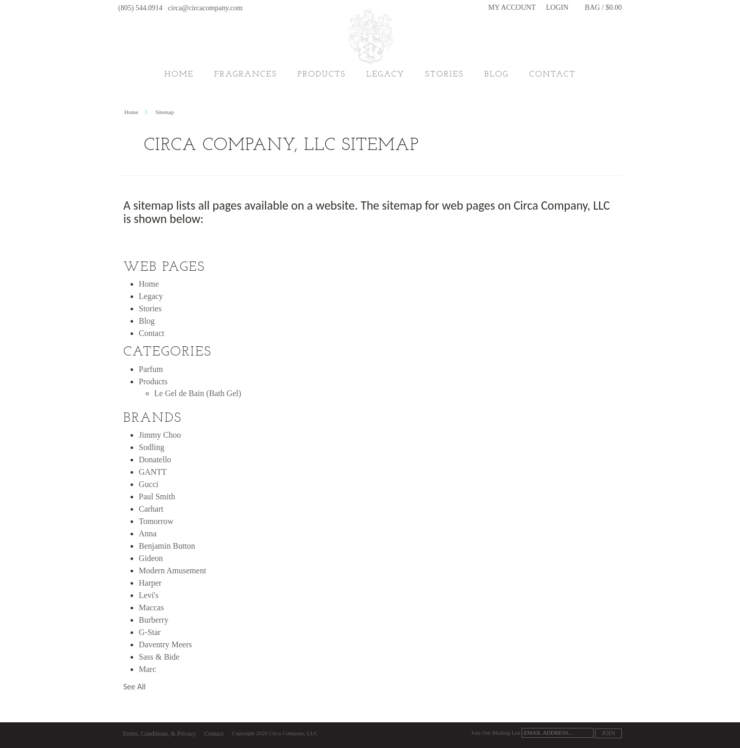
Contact (213, 733)
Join (608, 733)
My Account (511, 7)
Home (179, 74)
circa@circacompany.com (205, 8)
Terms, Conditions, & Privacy (159, 733)
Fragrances (245, 74)
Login (557, 7)
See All (134, 686)
